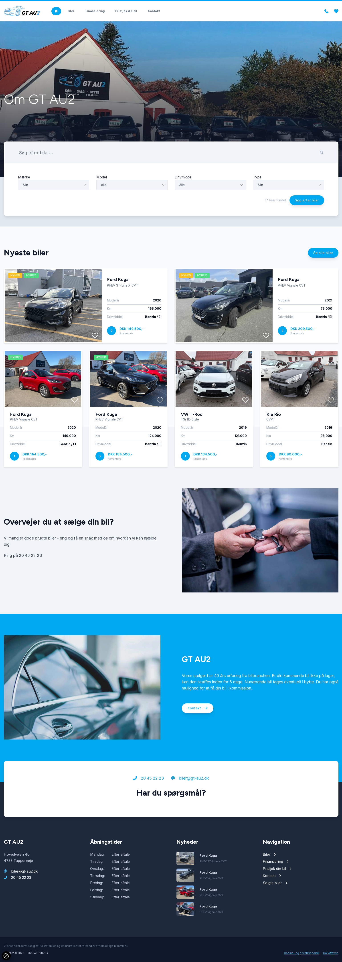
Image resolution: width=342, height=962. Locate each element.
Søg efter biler (307, 213)
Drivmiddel (183, 190)
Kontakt (198, 721)
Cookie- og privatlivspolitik (302, 953)
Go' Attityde (330, 953)
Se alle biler (323, 266)
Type (257, 190)
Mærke (24, 190)
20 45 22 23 (148, 791)
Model (101, 190)
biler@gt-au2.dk (190, 791)
